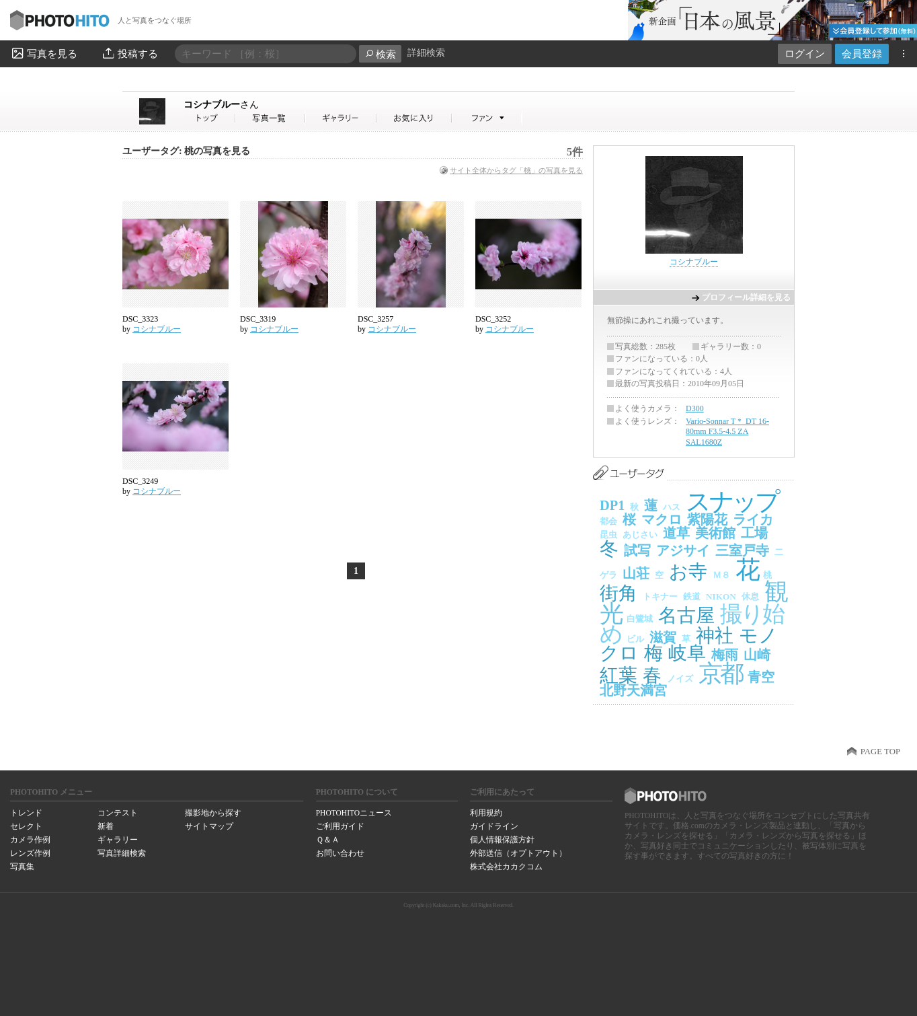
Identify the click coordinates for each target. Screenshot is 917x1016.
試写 (637, 550)
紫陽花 (707, 519)
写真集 (22, 867)
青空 (761, 676)
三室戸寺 (742, 550)
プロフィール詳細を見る (746, 297)
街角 (618, 593)
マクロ (661, 519)
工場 (754, 532)
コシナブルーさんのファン (487, 118)
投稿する (129, 53)
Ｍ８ (721, 575)
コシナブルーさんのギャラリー (341, 118)
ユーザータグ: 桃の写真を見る (186, 151)
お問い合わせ (340, 853)
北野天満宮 (633, 690)
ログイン (805, 53)
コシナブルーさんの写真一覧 (270, 118)
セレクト (26, 826)
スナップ (732, 501)
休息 (750, 596)
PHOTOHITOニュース (354, 813)
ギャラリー (117, 840)
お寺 (688, 571)
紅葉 (618, 675)
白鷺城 (640, 619)
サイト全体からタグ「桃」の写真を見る (516, 170)
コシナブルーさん (210, 118)
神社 (714, 635)
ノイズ (680, 679)
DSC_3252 (493, 319)
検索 (380, 54)
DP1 (612, 505)
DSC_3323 (140, 319)
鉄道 (692, 596)
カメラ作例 (30, 840)
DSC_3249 (140, 481)
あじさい (640, 535)
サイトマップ (209, 826)
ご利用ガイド (340, 826)
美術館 (715, 532)
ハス (671, 507)
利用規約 (486, 813)
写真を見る (43, 53)
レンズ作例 (30, 853)
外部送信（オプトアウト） (518, 853)
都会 (608, 521)
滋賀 (662, 637)
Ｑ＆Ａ (328, 840)
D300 (695, 408)
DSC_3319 (258, 319)
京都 (720, 673)
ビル (635, 639)
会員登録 (862, 53)
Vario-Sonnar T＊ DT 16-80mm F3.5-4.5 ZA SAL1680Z (727, 431)
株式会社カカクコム (506, 867)
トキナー (660, 596)
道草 (676, 532)
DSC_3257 (375, 319)
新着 (105, 826)
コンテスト (117, 813)
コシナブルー (221, 104)
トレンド (26, 813)
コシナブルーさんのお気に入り (414, 118)
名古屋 (686, 615)
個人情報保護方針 (502, 840)
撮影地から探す (213, 813)
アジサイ (683, 550)
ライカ (753, 519)
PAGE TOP (880, 751)
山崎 (757, 654)
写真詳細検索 (121, 853)
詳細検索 (426, 53)
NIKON (721, 596)
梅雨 (724, 654)
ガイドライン (494, 826)
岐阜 (687, 653)
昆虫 (608, 535)
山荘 (636, 573)
